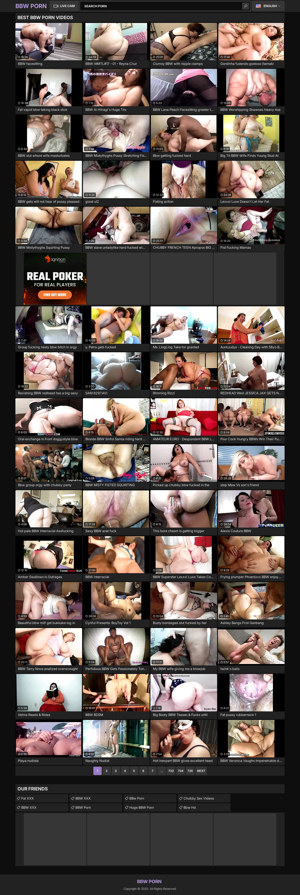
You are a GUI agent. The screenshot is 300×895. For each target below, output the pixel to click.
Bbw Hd (190, 807)
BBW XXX (28, 807)
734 (180, 771)
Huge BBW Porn (141, 807)
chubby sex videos (199, 798)
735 (190, 771)
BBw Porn (136, 798)
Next (201, 771)
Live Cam (67, 6)
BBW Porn (83, 807)
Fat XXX (27, 798)
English (270, 6)
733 (171, 771)
